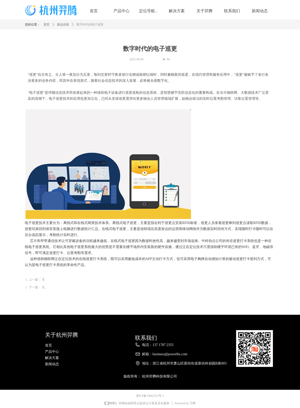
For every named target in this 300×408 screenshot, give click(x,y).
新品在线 (63, 25)
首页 (47, 25)
